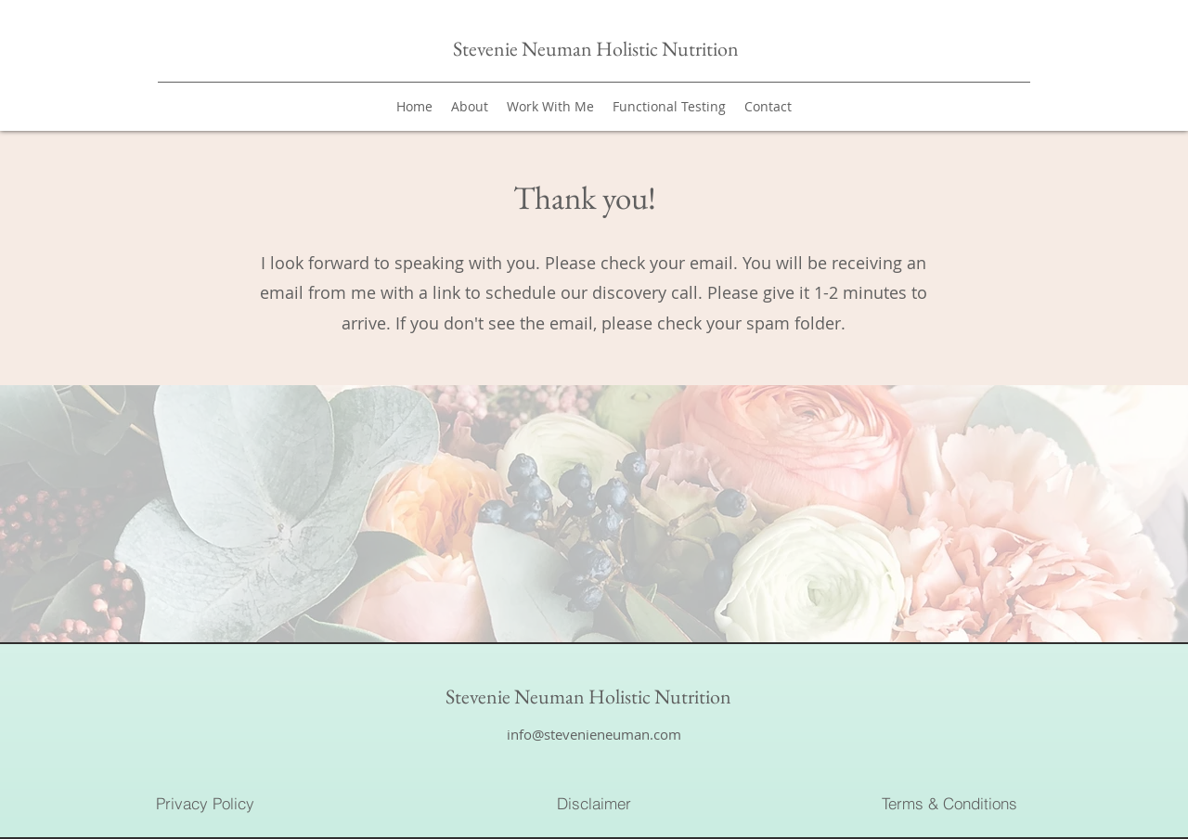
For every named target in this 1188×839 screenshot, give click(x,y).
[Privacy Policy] (205, 802)
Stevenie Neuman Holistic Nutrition (597, 48)
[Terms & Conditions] (949, 802)
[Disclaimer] (594, 802)
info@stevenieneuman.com (594, 734)
